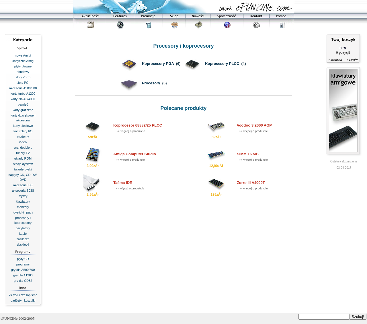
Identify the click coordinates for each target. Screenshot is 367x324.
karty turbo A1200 (23, 93)
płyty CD (23, 259)
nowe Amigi (23, 55)
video (23, 142)
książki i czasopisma (23, 295)
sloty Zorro (22, 77)
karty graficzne (23, 110)
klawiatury (23, 201)
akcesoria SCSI (23, 190)
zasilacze (22, 239)
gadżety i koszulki (23, 300)
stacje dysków (23, 164)
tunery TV (23, 153)
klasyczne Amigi (23, 61)
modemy (23, 136)
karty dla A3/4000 (23, 99)
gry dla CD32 (23, 280)
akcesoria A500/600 (23, 88)
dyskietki (23, 244)
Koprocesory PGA (158, 63)
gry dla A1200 (22, 275)
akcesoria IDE (23, 185)
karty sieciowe (23, 125)
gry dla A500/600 (23, 269)
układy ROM (23, 158)
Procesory (151, 83)
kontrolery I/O (22, 131)
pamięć (23, 104)
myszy (22, 196)
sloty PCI (23, 82)
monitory (23, 207)
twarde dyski (23, 169)
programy (23, 264)
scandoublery (22, 147)
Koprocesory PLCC (222, 63)
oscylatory (23, 228)
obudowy (23, 71)
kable (23, 233)
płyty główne (23, 66)
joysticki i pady (23, 212)
